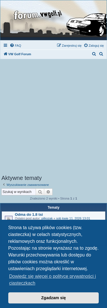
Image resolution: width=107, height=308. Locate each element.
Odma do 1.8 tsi (29, 214)
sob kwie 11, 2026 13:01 (73, 218)
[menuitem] (15, 45)
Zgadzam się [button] (53, 297)
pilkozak (47, 218)
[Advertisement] (53, 118)
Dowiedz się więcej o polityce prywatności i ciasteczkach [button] (52, 280)
